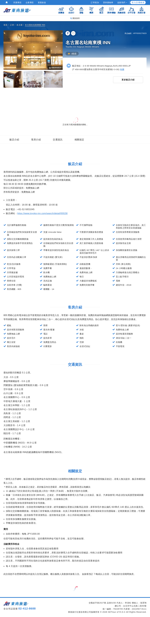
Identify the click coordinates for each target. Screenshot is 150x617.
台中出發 (131, 10)
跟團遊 (61, 10)
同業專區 (17, 2)
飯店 (101, 10)
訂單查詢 (95, 2)
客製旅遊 (42, 2)
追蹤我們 (122, 2)
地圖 (122, 69)
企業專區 (30, 2)
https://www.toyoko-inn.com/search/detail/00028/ (42, 213)
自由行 (71, 10)
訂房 (12, 25)
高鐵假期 (121, 10)
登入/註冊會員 (138, 2)
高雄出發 (141, 10)
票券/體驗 (111, 10)
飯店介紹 (14, 139)
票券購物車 (108, 2)
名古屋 (19, 25)
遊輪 (81, 10)
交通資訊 (58, 139)
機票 (91, 10)
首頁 (5, 25)
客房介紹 (36, 139)
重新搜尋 (75, 18)
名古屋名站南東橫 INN (35, 25)
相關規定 (79, 139)
